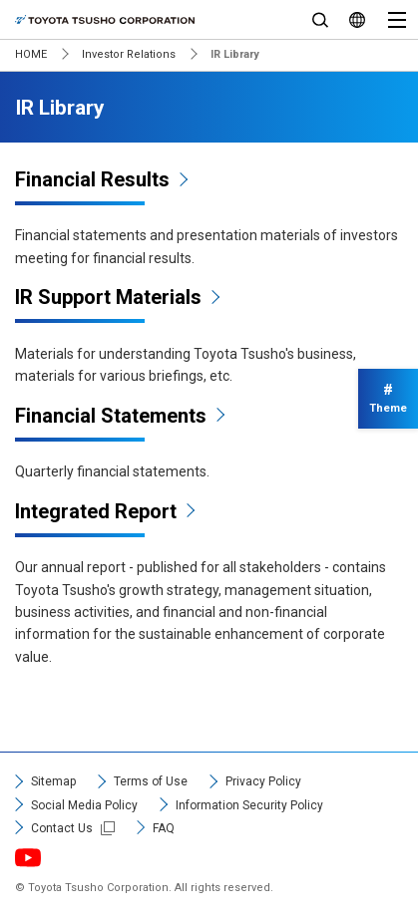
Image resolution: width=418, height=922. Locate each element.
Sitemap (53, 781)
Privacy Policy (263, 781)
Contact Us (62, 828)
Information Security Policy (249, 805)
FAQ (164, 828)
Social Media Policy (84, 805)
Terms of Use (151, 781)
